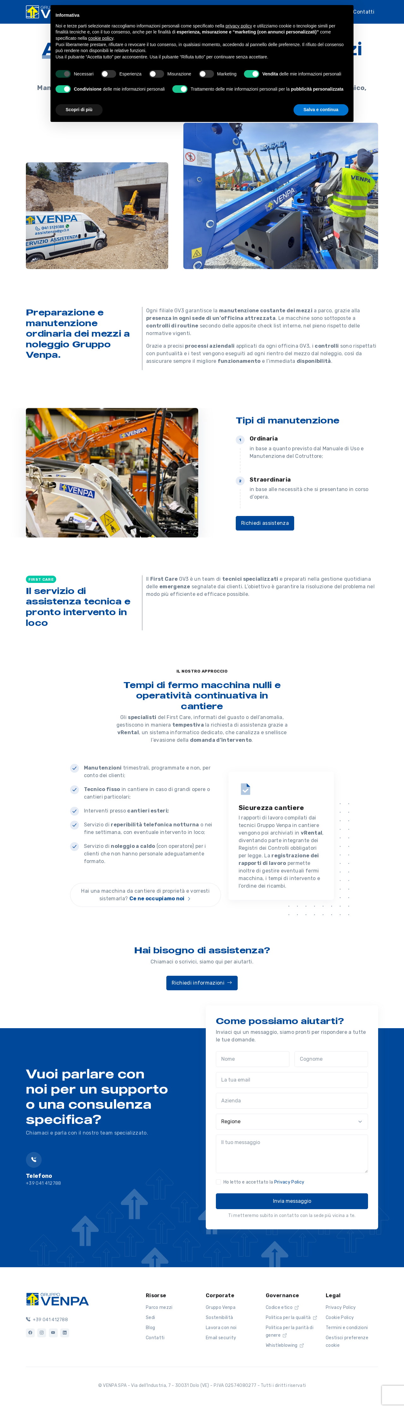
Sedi (150, 1317)
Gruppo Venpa (220, 1307)
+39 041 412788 (47, 1319)
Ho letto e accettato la (263, 1182)
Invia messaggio (292, 1201)
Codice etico (282, 1307)
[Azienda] (292, 1101)
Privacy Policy (289, 1182)
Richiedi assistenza (265, 523)
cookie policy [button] (100, 38)
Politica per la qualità (291, 1317)
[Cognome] (331, 1059)
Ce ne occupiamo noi (160, 899)
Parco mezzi (159, 1307)
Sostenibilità (219, 1317)
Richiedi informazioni (202, 983)
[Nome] (252, 1059)
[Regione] (292, 1122)
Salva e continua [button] (321, 109)
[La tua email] (292, 1080)
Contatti (363, 11)
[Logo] (57, 1298)
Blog (150, 1327)
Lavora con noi (221, 1327)
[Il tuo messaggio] (292, 1154)
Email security (221, 1337)
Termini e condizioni (347, 1327)
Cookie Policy (340, 1317)
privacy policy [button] (239, 25)
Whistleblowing (285, 1345)
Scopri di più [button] (79, 109)
